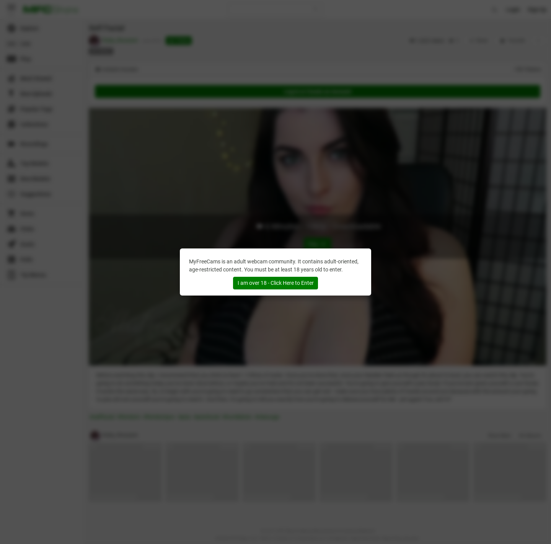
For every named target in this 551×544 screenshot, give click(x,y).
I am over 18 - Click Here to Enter (276, 283)
